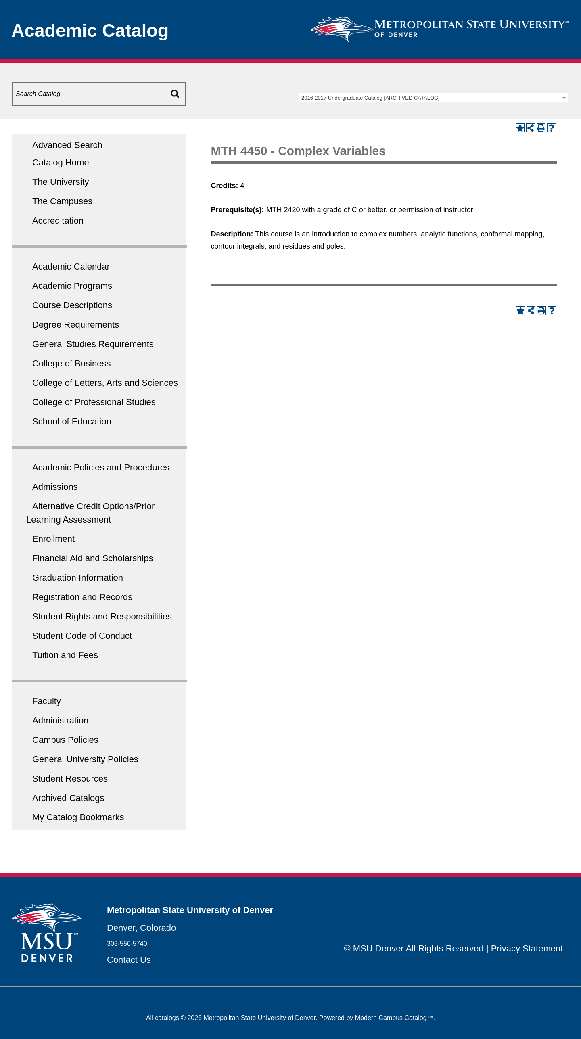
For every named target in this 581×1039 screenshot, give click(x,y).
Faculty (46, 701)
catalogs (167, 1017)
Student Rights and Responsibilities (102, 616)
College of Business (71, 363)
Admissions (54, 487)
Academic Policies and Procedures (100, 467)
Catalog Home (60, 162)
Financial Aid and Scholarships (92, 558)
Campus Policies (65, 740)
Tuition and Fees (65, 655)
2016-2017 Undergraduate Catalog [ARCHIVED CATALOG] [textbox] (370, 98)
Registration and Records (82, 597)
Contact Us (129, 960)
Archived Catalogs (68, 798)
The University (60, 182)
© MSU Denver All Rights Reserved (414, 948)
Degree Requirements (75, 325)
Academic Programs (72, 286)
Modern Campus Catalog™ (394, 1017)
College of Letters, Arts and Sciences (105, 383)
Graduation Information (77, 578)
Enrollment (53, 539)
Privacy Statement (527, 948)
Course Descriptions (72, 305)
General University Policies (85, 759)
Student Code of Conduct (82, 636)
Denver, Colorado (141, 928)
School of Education (71, 421)
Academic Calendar (71, 266)
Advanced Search (67, 145)
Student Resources (70, 779)
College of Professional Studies (94, 402)
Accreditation (58, 220)
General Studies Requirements (93, 344)
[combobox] (433, 97)
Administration (60, 720)
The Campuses (62, 201)
